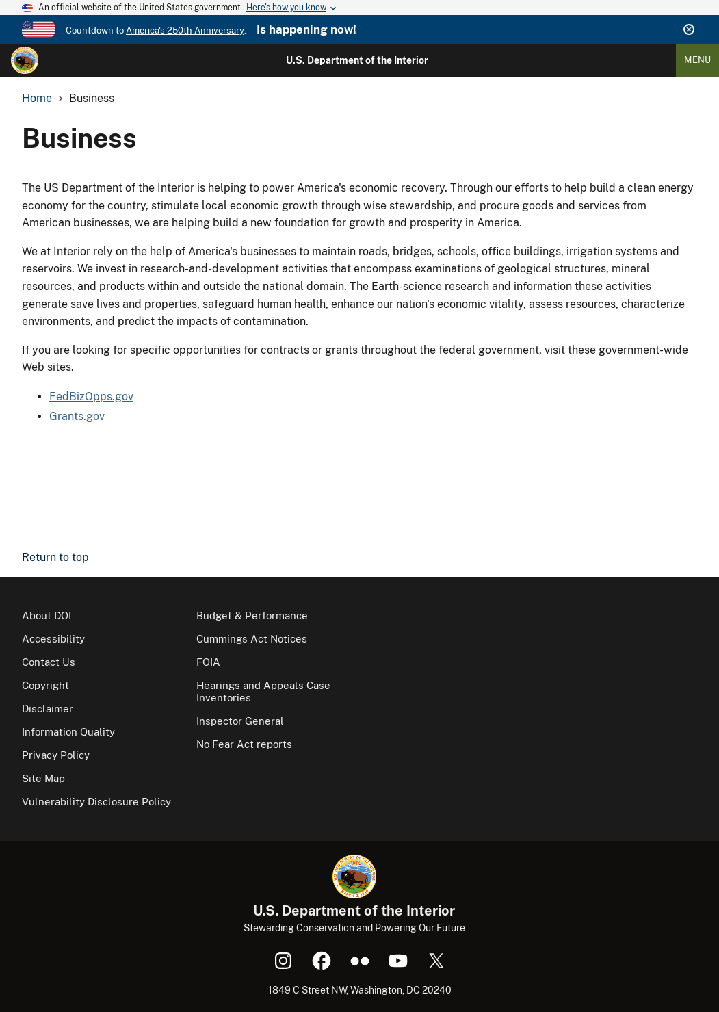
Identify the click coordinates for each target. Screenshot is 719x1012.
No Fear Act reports (244, 744)
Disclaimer (47, 708)
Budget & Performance (252, 615)
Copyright (45, 685)
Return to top (55, 557)
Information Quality (68, 732)
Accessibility (53, 639)
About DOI (46, 615)
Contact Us (48, 662)
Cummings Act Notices (251, 639)
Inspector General (240, 721)
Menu (697, 60)
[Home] (24, 60)
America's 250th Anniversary (185, 30)
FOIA (208, 662)
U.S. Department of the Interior (357, 60)
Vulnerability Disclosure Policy (96, 801)
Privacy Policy (56, 755)
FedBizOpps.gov (91, 396)
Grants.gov (77, 416)
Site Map (43, 778)
